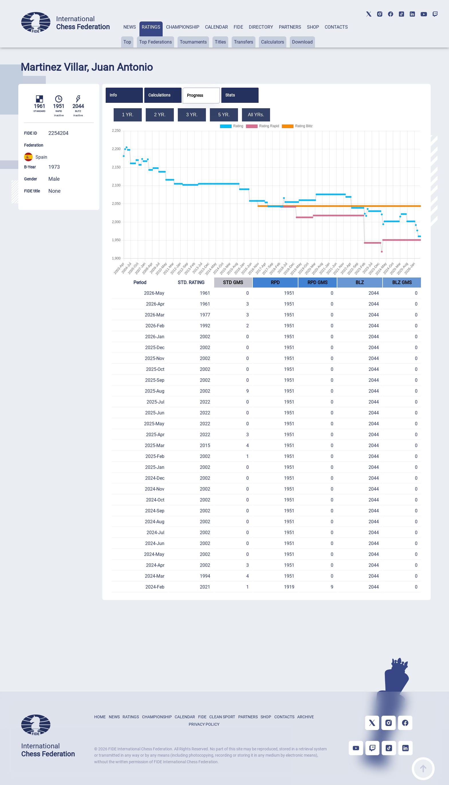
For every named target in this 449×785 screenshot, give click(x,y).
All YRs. (256, 114)
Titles (220, 42)
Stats (230, 95)
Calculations (159, 95)
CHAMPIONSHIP (182, 27)
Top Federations (155, 42)
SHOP (313, 27)
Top (127, 42)
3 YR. (192, 114)
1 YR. (127, 114)
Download (302, 42)
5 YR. (224, 114)
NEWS (129, 27)
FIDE (238, 27)
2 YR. (160, 114)
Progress (195, 95)
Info (113, 95)
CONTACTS (336, 27)
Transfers (243, 42)
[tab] (129, 34)
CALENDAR (216, 27)
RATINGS (151, 27)
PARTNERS (290, 27)
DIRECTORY (261, 27)
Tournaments (193, 42)
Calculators (272, 42)
